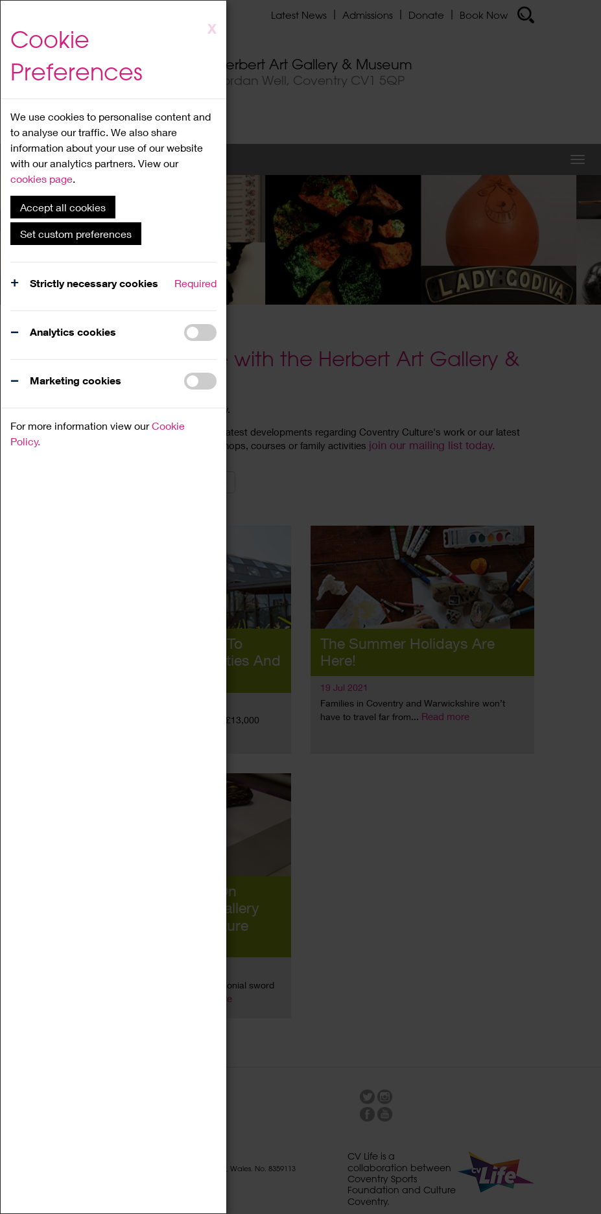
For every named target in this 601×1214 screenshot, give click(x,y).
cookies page (41, 178)
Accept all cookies (63, 207)
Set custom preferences (76, 234)
